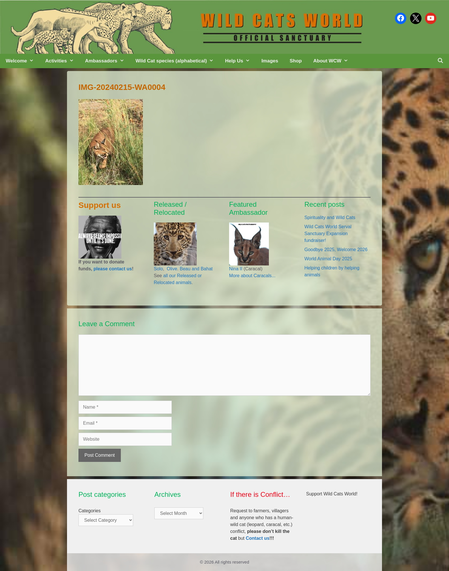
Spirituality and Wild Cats (329, 217)
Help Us (240, 61)
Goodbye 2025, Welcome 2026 (335, 249)
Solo (158, 268)
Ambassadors (107, 61)
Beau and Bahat (196, 268)
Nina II (235, 268)
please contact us (112, 268)
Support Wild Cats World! (331, 493)
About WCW (333, 61)
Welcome (23, 61)
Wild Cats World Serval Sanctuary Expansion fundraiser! (327, 233)
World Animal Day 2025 (328, 258)
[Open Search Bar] (440, 61)
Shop (296, 61)
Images (269, 61)
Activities (62, 61)
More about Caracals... (252, 275)
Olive (171, 268)
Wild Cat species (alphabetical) (177, 61)
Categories (89, 510)
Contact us (257, 538)
